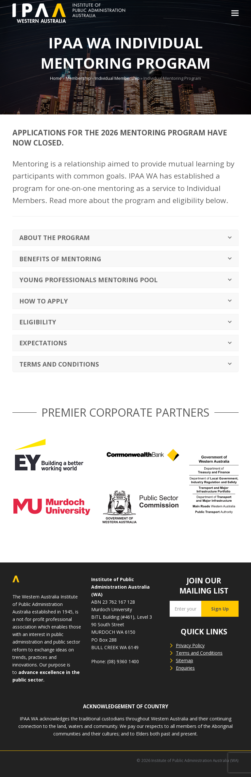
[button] (235, 13)
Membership (78, 78)
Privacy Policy (190, 645)
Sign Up (220, 609)
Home (56, 78)
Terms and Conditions (199, 653)
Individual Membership (117, 78)
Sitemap (184, 660)
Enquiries (185, 668)
